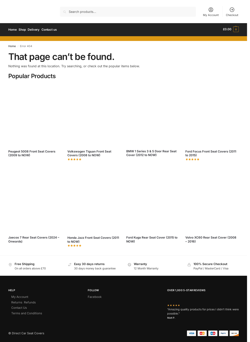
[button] (231, 29)
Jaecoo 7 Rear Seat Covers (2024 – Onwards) (33, 238)
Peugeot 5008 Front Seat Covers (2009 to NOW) (31, 152)
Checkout (232, 12)
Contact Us (19, 307)
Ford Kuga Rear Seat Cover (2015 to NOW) (151, 238)
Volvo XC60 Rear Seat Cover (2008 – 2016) (210, 238)
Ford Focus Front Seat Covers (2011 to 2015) (210, 152)
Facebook (95, 296)
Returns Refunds (23, 301)
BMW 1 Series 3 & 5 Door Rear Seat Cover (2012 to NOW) (151, 152)
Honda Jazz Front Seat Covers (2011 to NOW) (93, 239)
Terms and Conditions (26, 312)
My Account (211, 12)
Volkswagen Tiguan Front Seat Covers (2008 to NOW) (89, 152)
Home (12, 45)
